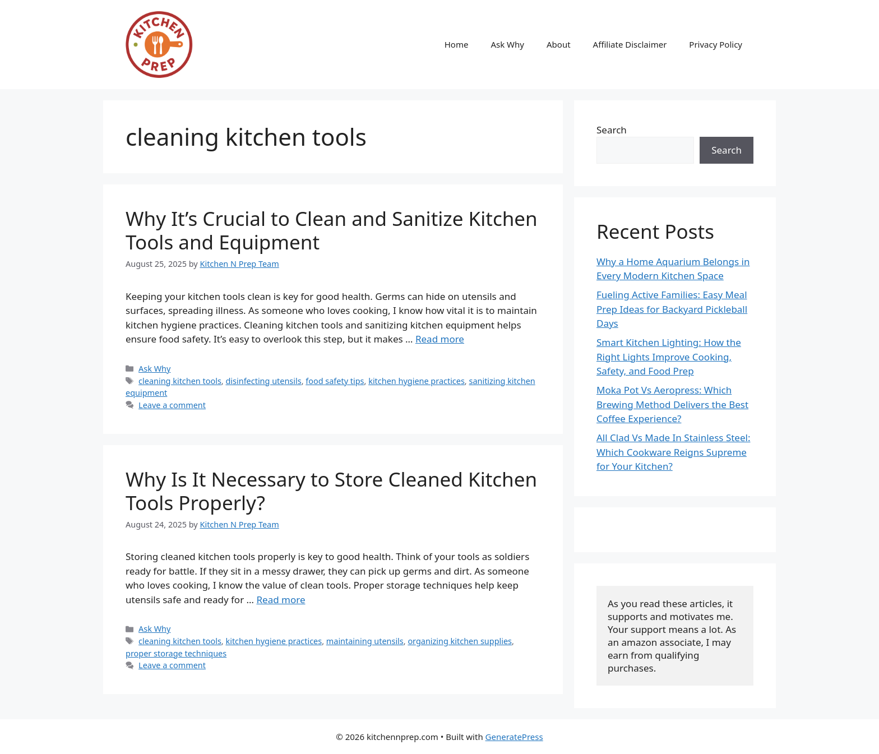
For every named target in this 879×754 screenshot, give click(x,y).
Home (457, 44)
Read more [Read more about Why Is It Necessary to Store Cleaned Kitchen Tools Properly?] (280, 599)
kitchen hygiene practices (416, 381)
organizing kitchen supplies (460, 641)
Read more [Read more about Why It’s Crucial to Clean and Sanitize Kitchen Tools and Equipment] (439, 338)
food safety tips (335, 381)
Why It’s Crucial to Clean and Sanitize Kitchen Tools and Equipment (332, 230)
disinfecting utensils (263, 381)
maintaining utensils (365, 641)
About (559, 44)
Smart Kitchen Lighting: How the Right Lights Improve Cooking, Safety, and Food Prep (668, 356)
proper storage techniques (176, 653)
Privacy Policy (715, 44)
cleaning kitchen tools (179, 381)
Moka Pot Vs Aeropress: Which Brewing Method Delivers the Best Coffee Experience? (672, 404)
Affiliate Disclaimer (630, 44)
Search (611, 129)
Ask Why (507, 44)
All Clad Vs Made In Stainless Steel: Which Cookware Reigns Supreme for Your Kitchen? (673, 452)
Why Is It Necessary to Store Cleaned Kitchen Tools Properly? (331, 491)
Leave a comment (172, 405)
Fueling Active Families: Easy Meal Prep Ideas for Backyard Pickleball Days (671, 309)
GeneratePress (514, 736)
